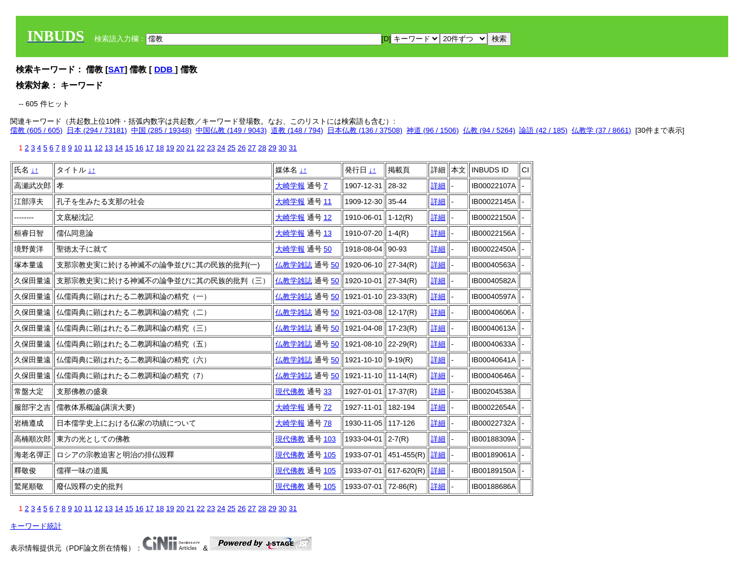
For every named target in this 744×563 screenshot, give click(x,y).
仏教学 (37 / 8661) (601, 130)
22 (201, 148)
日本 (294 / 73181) (97, 130)
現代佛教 (290, 391)
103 (329, 439)
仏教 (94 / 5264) (489, 130)
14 (119, 148)
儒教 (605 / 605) (36, 130)
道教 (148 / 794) (297, 130)
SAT (116, 69)
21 (190, 148)
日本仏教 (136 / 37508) (365, 130)
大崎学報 (290, 185)
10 (78, 148)
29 (272, 148)
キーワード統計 (36, 526)
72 (327, 407)
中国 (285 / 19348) (161, 130)
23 (211, 148)
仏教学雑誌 (293, 265)
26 (241, 148)
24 (221, 148)
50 (327, 249)
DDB (164, 69)
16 (139, 148)
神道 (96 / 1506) (432, 130)
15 (129, 148)
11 (88, 148)
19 (170, 148)
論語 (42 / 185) (543, 130)
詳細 (438, 185)
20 (180, 148)
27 (252, 148)
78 (327, 423)
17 (149, 148)
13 (109, 148)
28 (262, 148)
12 (98, 148)
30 (283, 148)
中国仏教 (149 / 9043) (231, 130)
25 (231, 148)
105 (329, 455)
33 (327, 391)
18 (159, 148)
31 (293, 148)
